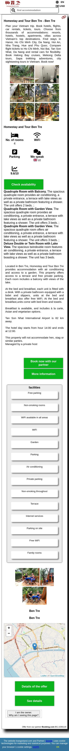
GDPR (36, 747)
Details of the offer (34, 686)
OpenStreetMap (57, 676)
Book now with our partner (44, 363)
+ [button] (9, 628)
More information (43, 374)
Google (49, 741)
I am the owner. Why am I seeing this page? (23, 714)
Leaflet (44, 676)
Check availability (23, 184)
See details (34, 700)
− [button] (9, 633)
